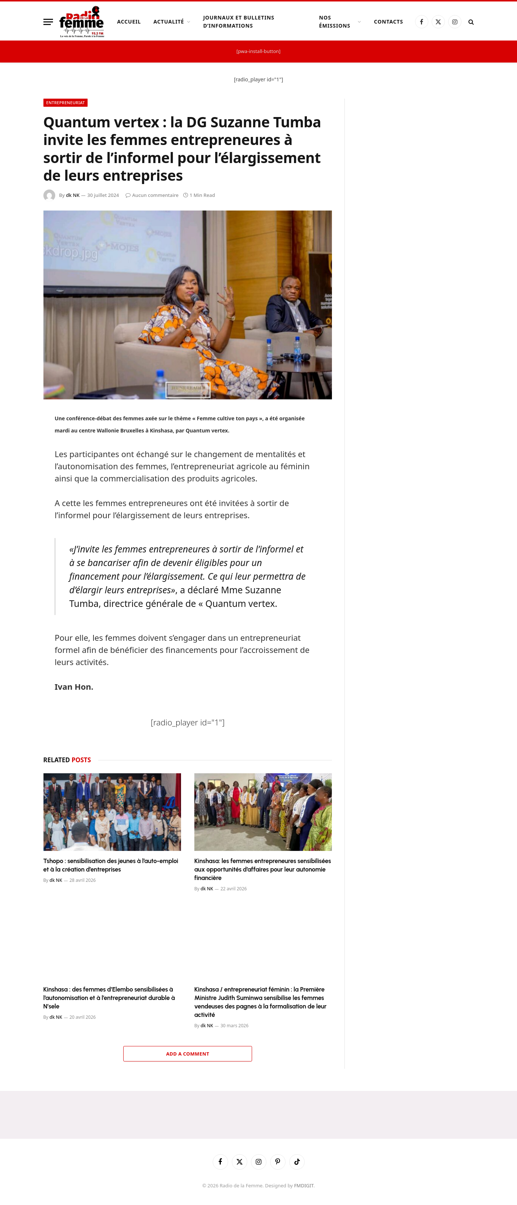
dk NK (72, 195)
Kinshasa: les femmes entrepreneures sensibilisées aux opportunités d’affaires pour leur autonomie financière (262, 869)
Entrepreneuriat (65, 102)
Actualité (168, 21)
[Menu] (48, 22)
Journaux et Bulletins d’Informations (238, 21)
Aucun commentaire (151, 195)
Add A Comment (187, 1053)
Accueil (129, 21)
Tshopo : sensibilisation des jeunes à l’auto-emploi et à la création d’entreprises (110, 865)
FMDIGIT (304, 1185)
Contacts (388, 21)
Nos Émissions (334, 21)
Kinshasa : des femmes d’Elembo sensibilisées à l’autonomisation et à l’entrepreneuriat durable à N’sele (109, 998)
